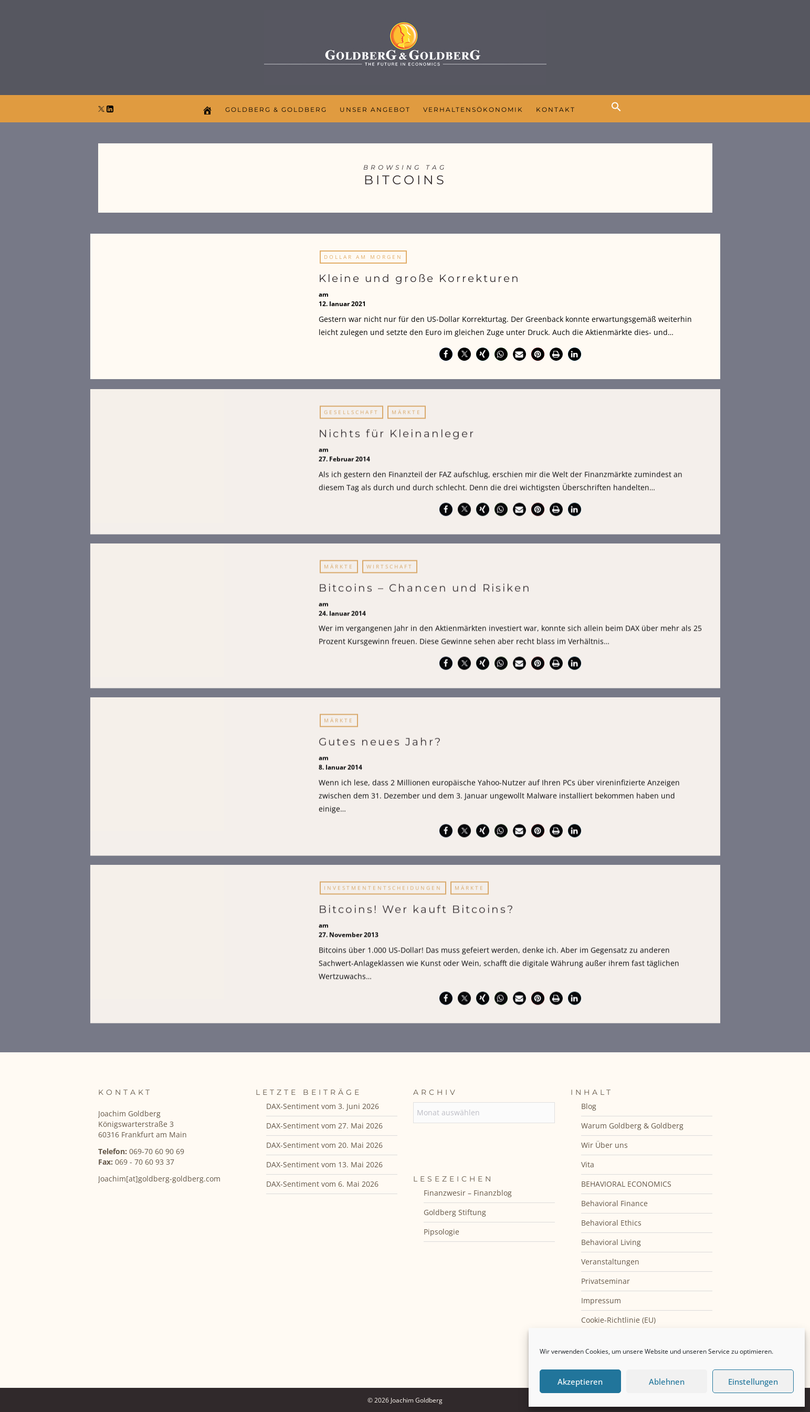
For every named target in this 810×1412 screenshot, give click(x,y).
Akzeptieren (580, 1381)
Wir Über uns (604, 1145)
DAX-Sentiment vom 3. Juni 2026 (322, 1106)
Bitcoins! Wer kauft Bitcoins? (416, 913)
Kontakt (555, 109)
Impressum (601, 1300)
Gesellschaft (351, 416)
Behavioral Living (611, 1242)
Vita (587, 1164)
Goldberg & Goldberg (276, 109)
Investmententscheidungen (383, 892)
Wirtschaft (389, 570)
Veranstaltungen (610, 1262)
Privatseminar (605, 1281)
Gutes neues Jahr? (380, 746)
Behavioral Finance (614, 1203)
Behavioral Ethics (611, 1223)
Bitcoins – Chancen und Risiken (425, 591)
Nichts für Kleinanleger (397, 438)
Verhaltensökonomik (473, 109)
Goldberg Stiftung (455, 1212)
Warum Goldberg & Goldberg (632, 1126)
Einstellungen (753, 1381)
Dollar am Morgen (363, 256)
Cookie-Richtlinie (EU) (618, 1320)
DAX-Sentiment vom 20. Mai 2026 (324, 1145)
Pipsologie (441, 1232)
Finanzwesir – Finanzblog (468, 1193)
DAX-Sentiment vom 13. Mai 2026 (324, 1164)
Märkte (407, 416)
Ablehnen (667, 1381)
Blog (588, 1106)
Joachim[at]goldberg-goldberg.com (159, 1179)
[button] (619, 115)
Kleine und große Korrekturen (419, 278)
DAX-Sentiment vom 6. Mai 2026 (322, 1184)
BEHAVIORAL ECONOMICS (626, 1184)
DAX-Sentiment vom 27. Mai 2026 (324, 1126)
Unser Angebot (375, 109)
